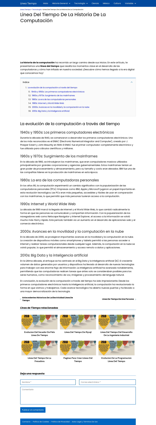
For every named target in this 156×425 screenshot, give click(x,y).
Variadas (129, 3)
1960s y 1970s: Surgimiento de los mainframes (53, 95)
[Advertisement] (78, 41)
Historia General (60, 3)
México (106, 3)
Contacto (26, 421)
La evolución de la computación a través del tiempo (52, 87)
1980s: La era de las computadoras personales (54, 99)
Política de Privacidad (60, 421)
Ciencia (95, 3)
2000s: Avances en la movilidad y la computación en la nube (60, 107)
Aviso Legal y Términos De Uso (85, 421)
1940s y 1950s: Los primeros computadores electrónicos (57, 91)
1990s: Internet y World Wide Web (48, 103)
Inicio (45, 3)
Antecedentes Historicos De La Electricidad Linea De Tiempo (47, 299)
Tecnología (79, 3)
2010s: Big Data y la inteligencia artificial (50, 111)
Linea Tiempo (28, 3)
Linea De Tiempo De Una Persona (118, 299)
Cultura (117, 3)
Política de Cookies (41, 421)
